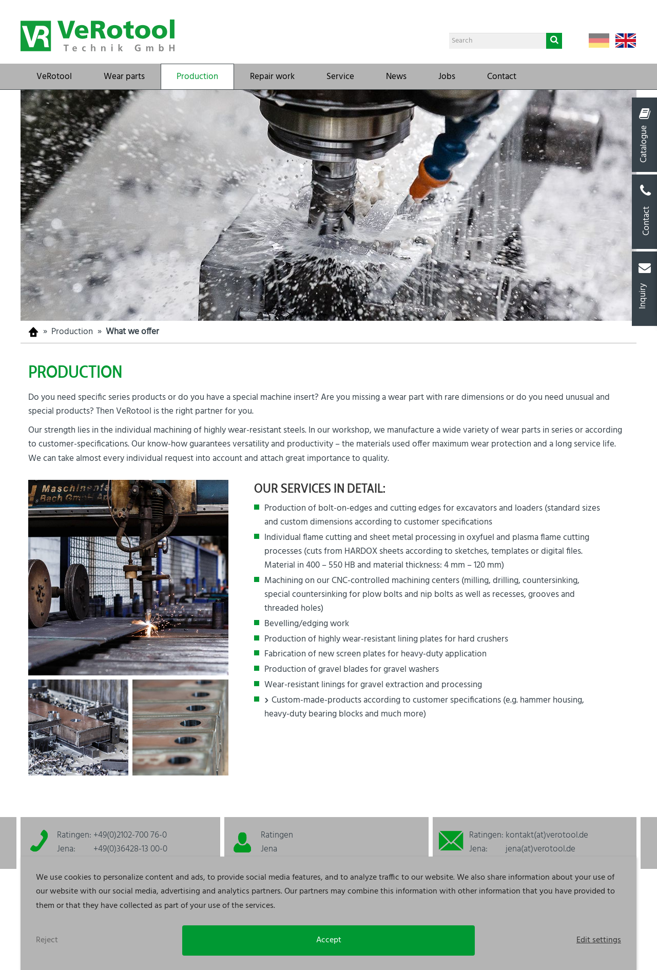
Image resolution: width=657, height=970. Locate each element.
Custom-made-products (316, 700)
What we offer (132, 332)
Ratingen (277, 835)
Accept (328, 940)
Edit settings (598, 940)
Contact (501, 77)
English (625, 40)
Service (340, 77)
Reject (47, 940)
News (396, 77)
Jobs (446, 77)
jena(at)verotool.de (540, 849)
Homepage (33, 332)
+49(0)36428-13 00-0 (130, 849)
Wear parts (124, 77)
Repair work (272, 77)
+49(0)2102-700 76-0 (130, 835)
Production (197, 77)
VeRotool (54, 77)
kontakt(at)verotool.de (547, 835)
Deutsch (599, 40)
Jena (269, 849)
